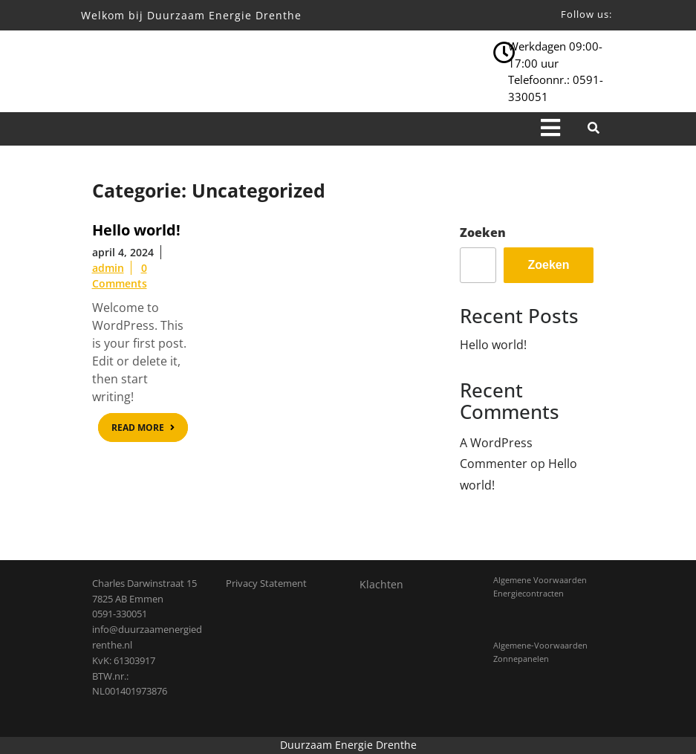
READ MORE (149, 429)
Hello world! (493, 345)
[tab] (550, 129)
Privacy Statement (266, 583)
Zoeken (483, 232)
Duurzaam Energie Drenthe (348, 745)
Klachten (381, 584)
